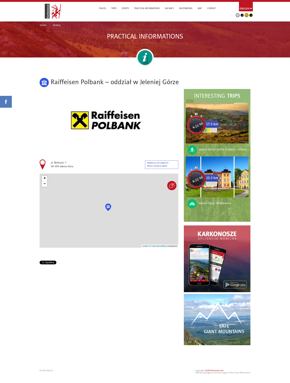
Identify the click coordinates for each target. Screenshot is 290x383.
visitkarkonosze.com (214, 370)
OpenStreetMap (159, 246)
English (244, 8)
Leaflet (145, 246)
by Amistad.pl (46, 370)
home (43, 25)
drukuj (56, 25)
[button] (108, 207)
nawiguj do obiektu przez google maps (157, 164)
